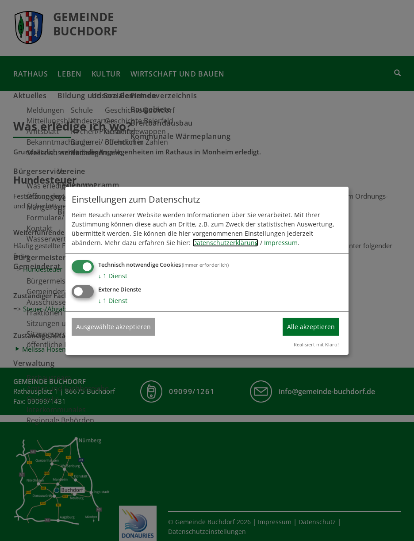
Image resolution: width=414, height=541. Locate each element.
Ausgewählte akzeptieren (113, 326)
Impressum (281, 242)
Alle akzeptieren (311, 326)
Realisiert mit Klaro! (316, 344)
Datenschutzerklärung (225, 242)
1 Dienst (112, 276)
